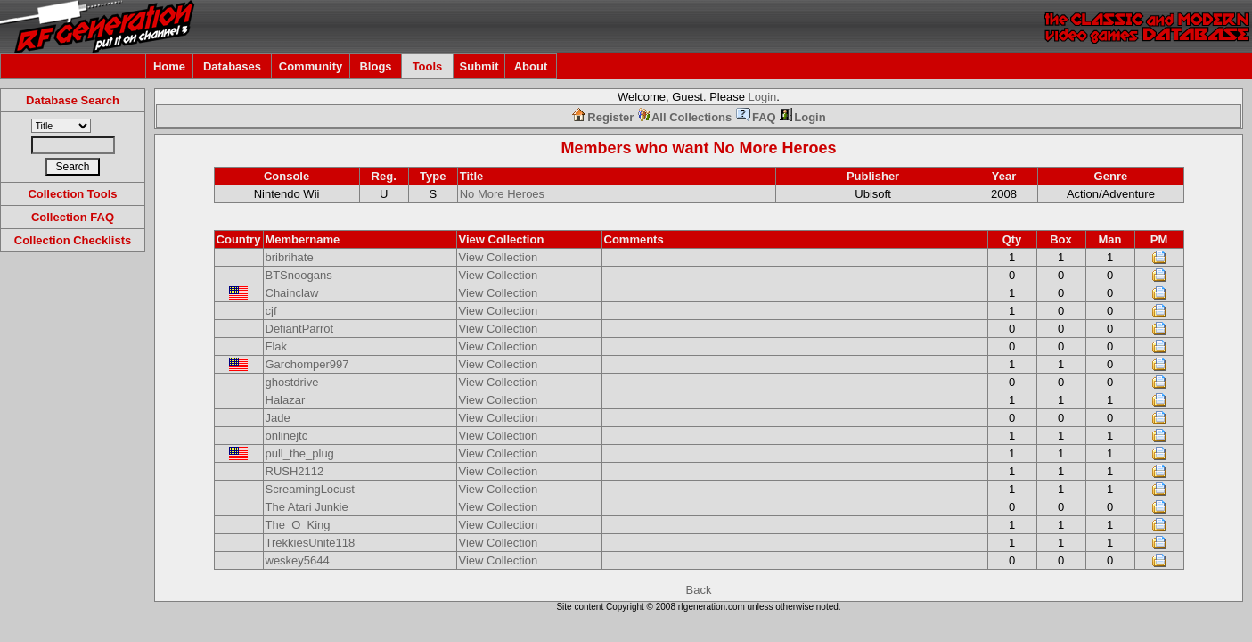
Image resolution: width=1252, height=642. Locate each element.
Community (311, 66)
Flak (277, 346)
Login (763, 96)
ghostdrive (292, 382)
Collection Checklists (72, 240)
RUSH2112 (295, 471)
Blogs (375, 66)
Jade (278, 417)
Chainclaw (292, 293)
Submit (478, 66)
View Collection (498, 257)
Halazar (286, 400)
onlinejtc (287, 435)
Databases (232, 66)
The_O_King (298, 524)
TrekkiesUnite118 (311, 542)
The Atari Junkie (307, 507)
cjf (271, 310)
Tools (428, 66)
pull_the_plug (300, 453)
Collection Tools (72, 194)
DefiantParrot (300, 328)
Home (169, 66)
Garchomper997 (307, 364)
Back (699, 590)
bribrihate (290, 257)
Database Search (72, 100)
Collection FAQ (72, 217)
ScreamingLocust (310, 489)
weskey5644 (298, 560)
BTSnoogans (299, 275)
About (531, 66)
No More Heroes (774, 148)
